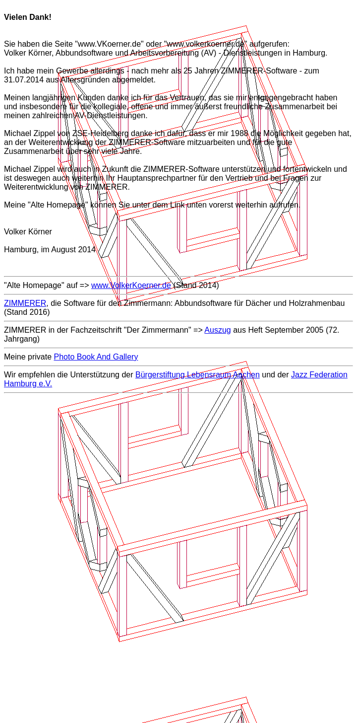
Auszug (217, 330)
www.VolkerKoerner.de (131, 285)
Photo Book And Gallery (96, 357)
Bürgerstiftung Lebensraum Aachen (197, 374)
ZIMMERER (25, 303)
